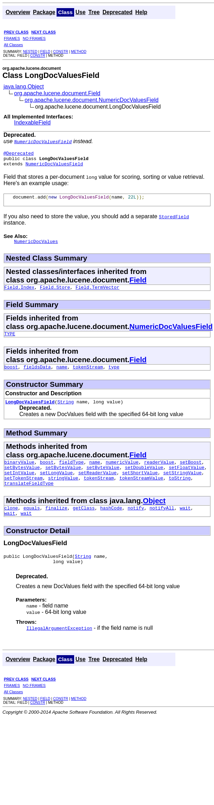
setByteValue (102, 480)
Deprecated (117, 12)
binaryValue (19, 473)
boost (11, 376)
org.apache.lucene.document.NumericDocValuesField (91, 100)
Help (141, 12)
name (61, 376)
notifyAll (162, 525)
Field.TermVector (97, 294)
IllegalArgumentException (59, 648)
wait (185, 525)
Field (138, 286)
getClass (84, 525)
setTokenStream (23, 492)
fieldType (71, 473)
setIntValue (19, 486)
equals (32, 525)
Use (81, 12)
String (65, 412)
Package (44, 12)
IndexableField (32, 123)
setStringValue (182, 486)
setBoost (190, 473)
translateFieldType (28, 499)
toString (179, 492)
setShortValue (139, 486)
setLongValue (56, 486)
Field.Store (55, 294)
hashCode (111, 525)
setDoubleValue (144, 480)
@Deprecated (19, 154)
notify (136, 525)
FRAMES (12, 38)
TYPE (9, 342)
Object (154, 516)
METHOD (78, 52)
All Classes (13, 45)
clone (11, 525)
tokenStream (88, 376)
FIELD (45, 52)
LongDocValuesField (29, 412)
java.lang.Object (24, 87)
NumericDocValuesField (54, 167)
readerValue (159, 473)
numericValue (122, 473)
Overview (18, 12)
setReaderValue (97, 486)
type (113, 376)
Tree (93, 12)
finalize (56, 525)
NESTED (30, 52)
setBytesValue (22, 480)
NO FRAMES (34, 38)
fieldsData (37, 376)
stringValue (63, 492)
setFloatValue (186, 480)
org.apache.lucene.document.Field (57, 93)
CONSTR (60, 52)
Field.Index (19, 294)
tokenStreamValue (141, 492)
